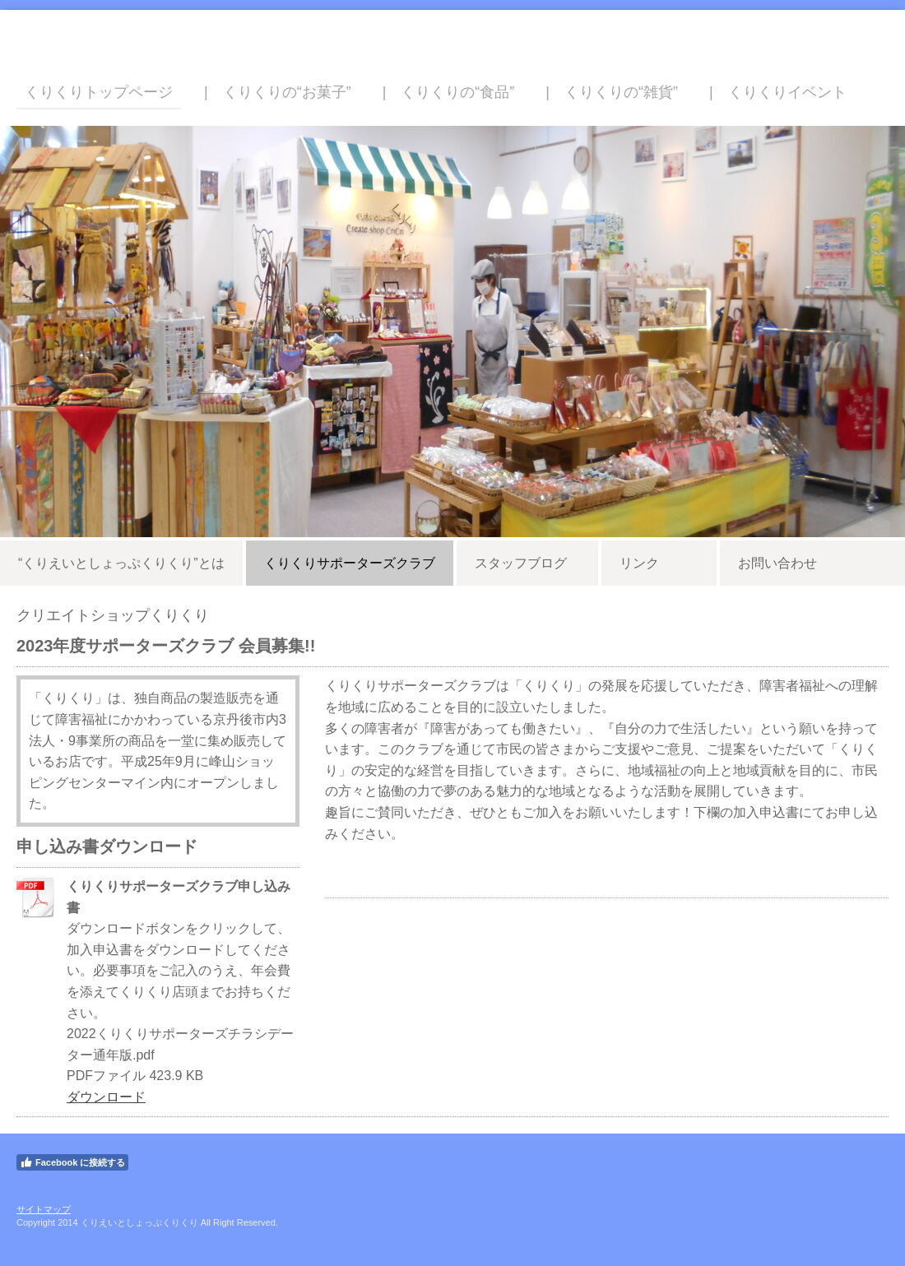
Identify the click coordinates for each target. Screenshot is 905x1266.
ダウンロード (106, 1097)
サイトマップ (43, 1209)
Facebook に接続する (72, 1162)
